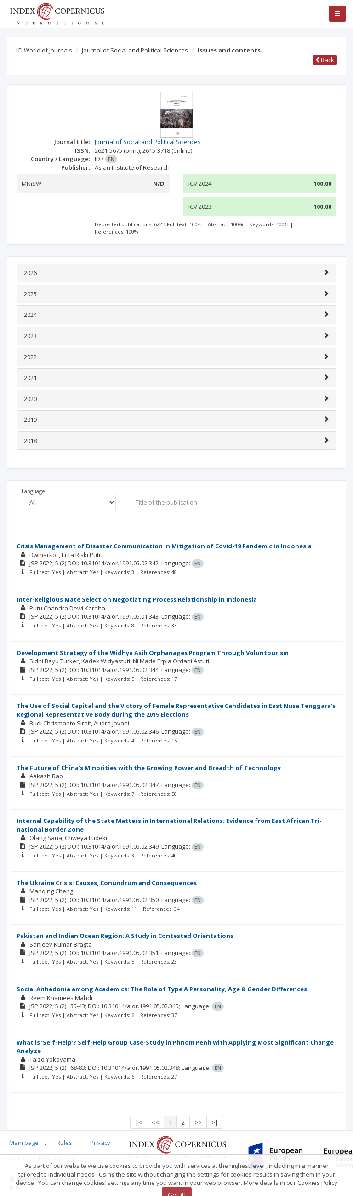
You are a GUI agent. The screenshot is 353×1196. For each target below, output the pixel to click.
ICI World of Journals (44, 50)
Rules (64, 1142)
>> (198, 1122)
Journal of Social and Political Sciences (135, 50)
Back (324, 60)
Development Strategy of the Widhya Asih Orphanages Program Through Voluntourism (153, 653)
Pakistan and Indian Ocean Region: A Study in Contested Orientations (125, 936)
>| (214, 1122)
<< (155, 1122)
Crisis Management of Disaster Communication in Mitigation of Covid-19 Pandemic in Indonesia (164, 546)
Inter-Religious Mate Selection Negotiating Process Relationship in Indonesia (137, 599)
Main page (24, 1142)
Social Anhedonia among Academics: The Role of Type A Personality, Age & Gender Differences (162, 989)
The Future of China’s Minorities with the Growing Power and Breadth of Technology (149, 768)
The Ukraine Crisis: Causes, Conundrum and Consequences (107, 883)
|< (138, 1122)
